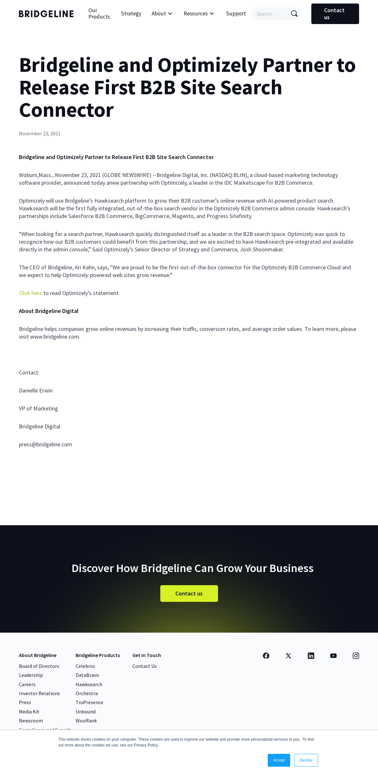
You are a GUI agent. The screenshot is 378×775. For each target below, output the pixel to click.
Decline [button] (305, 760)
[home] (48, 13)
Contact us (334, 13)
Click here (30, 293)
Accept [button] (279, 760)
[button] (162, 13)
